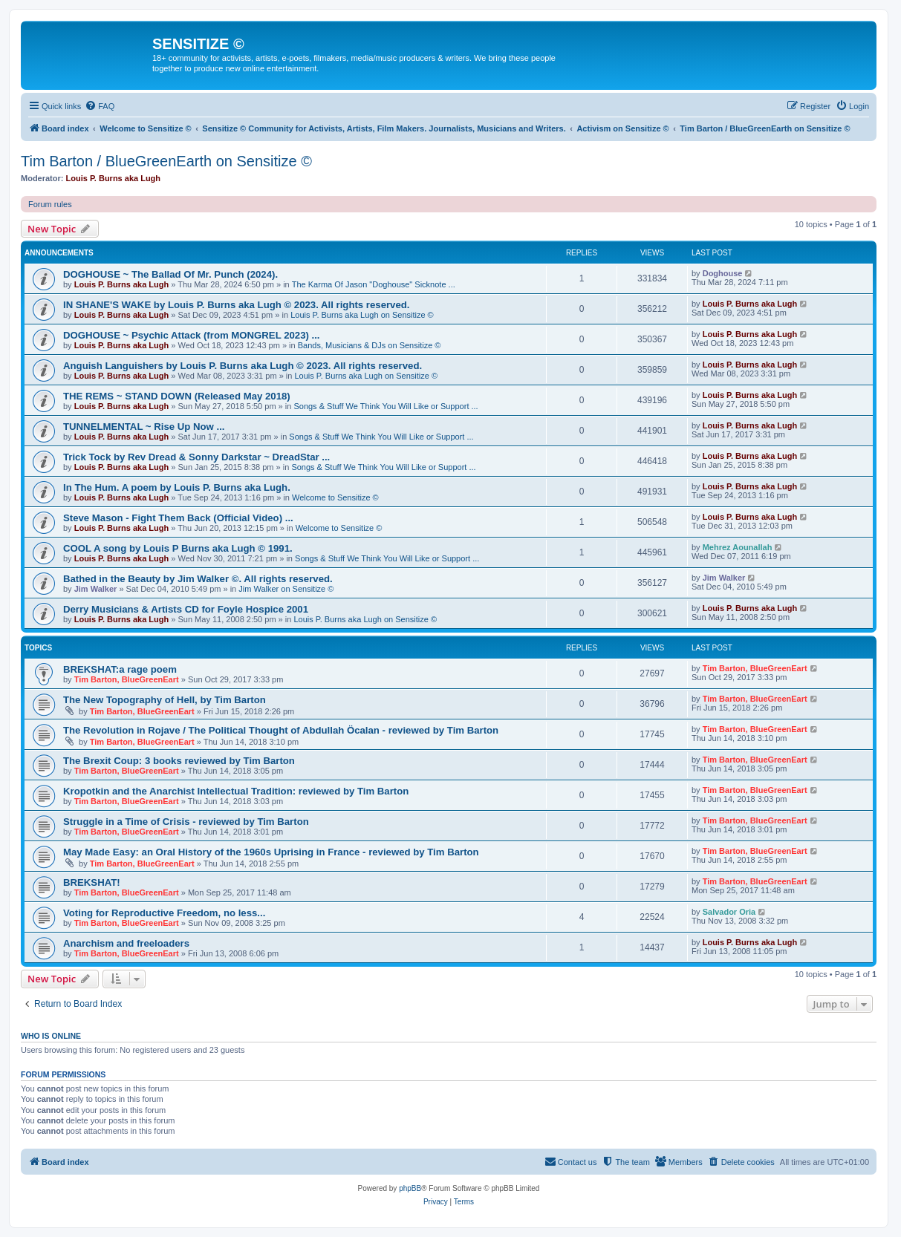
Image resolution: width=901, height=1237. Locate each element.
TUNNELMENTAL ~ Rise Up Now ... (143, 426)
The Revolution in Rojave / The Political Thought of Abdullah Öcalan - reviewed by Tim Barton (280, 730)
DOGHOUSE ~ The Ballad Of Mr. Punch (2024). (170, 274)
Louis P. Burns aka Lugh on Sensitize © (362, 314)
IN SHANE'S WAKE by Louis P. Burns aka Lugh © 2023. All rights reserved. (236, 304)
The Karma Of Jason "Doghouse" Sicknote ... (373, 284)
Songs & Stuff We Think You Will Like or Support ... (385, 406)
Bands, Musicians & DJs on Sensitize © (369, 345)
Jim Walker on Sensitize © (286, 588)
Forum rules (50, 204)
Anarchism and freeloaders (126, 943)
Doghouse (723, 273)
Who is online (51, 1035)
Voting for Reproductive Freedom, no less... (164, 912)
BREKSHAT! (91, 882)
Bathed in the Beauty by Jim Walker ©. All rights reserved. (198, 578)
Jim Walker (95, 588)
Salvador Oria (729, 911)
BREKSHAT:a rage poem (120, 669)
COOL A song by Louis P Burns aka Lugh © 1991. (178, 548)
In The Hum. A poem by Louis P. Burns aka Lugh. (176, 487)
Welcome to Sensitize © (335, 497)
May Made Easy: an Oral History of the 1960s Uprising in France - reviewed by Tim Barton (271, 852)
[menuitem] (99, 106)
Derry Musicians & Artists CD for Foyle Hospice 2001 (185, 609)
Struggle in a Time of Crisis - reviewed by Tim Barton (186, 821)
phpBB (410, 1188)
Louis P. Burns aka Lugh (113, 178)
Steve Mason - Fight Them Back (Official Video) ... (178, 517)
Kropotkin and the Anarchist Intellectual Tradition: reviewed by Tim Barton (236, 791)
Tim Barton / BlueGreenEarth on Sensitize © (166, 161)
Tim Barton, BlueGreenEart (126, 679)
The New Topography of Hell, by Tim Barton (164, 699)
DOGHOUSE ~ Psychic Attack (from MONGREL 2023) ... (191, 335)
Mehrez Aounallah (737, 547)
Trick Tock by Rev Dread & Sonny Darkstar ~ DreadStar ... (196, 457)
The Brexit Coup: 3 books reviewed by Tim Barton (179, 760)
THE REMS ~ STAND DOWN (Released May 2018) (176, 396)
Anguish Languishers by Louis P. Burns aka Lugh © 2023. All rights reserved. (242, 365)
